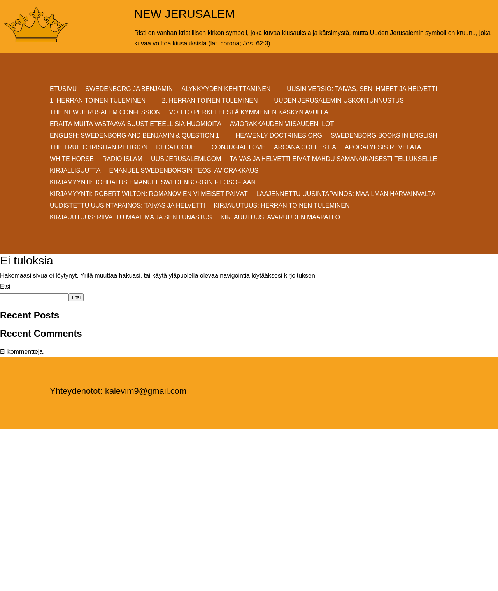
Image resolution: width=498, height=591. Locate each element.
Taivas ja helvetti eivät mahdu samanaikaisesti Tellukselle (333, 159)
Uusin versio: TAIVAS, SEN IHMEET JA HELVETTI (362, 89)
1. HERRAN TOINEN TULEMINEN (98, 101)
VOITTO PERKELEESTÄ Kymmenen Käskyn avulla (248, 112)
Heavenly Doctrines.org (279, 136)
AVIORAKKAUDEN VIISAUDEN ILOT (282, 124)
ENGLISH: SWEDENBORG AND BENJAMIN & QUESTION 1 (134, 136)
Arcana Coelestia (305, 147)
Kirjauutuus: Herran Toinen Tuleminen (281, 206)
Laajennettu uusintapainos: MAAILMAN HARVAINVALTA (345, 194)
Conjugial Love (238, 147)
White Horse (72, 159)
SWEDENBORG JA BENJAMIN (129, 89)
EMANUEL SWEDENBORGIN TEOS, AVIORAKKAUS (183, 171)
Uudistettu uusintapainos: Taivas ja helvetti (127, 206)
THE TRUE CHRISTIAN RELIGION (98, 147)
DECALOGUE (175, 147)
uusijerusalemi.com (186, 159)
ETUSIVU (63, 89)
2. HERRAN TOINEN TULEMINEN (210, 101)
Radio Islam (122, 159)
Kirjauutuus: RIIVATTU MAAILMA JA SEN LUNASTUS (131, 217)
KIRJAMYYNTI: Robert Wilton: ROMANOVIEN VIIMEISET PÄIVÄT (149, 194)
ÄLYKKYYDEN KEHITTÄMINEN (225, 89)
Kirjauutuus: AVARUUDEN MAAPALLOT (282, 217)
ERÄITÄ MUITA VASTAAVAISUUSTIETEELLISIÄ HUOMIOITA (135, 124)
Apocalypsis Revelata (383, 147)
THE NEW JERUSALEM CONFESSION (105, 112)
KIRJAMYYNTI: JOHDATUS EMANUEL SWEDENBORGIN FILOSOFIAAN (153, 182)
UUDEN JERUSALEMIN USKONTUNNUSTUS (339, 101)
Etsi (5, 286)
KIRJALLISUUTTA (75, 171)
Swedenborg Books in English (384, 136)
